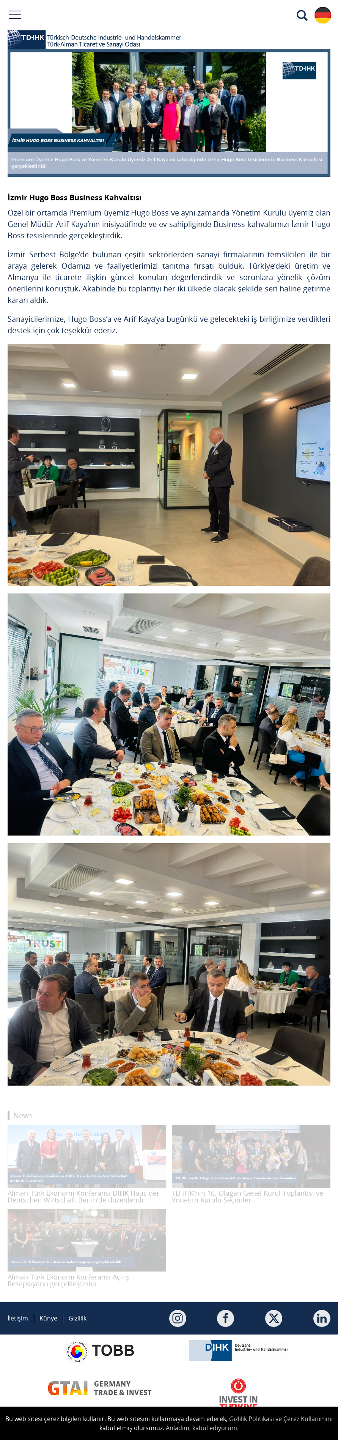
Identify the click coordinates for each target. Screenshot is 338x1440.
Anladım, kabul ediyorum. (202, 1428)
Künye (48, 1318)
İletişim (18, 1318)
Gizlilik (77, 1318)
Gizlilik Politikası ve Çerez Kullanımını (281, 1419)
